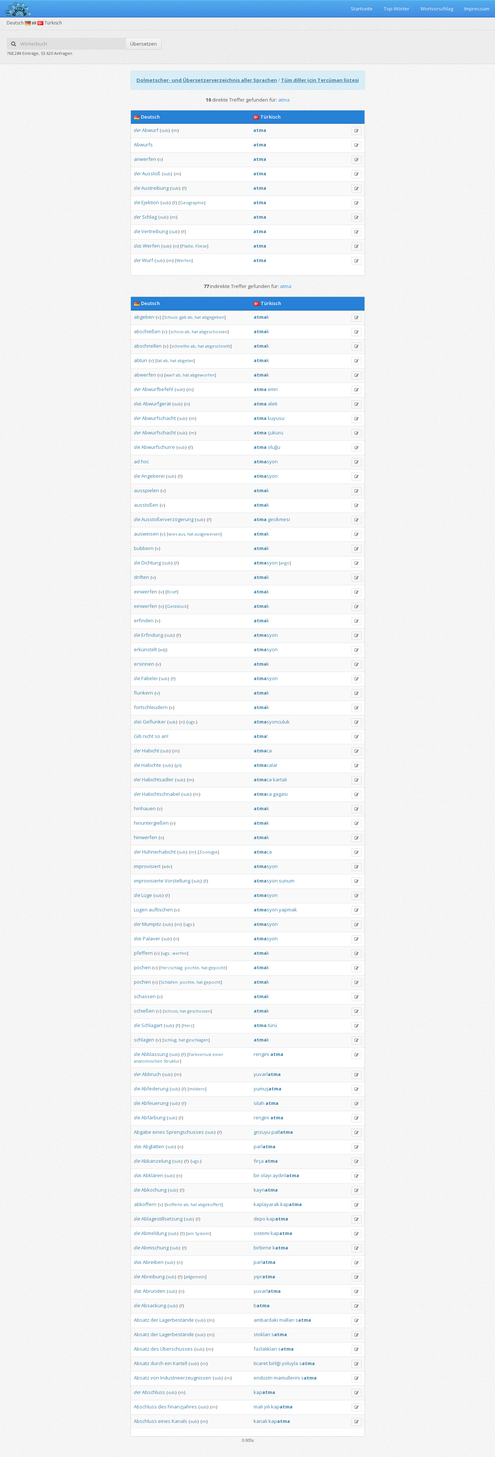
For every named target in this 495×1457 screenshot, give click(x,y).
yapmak (288, 909)
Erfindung (152, 635)
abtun (140, 360)
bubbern (144, 548)
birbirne (262, 1247)
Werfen (151, 245)
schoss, (171, 1011)
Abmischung (155, 1247)
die (137, 188)
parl (264, 1146)
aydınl (286, 1175)
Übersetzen (143, 43)
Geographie (192, 202)
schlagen (144, 1039)
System (202, 1233)
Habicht (150, 750)
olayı (266, 1175)
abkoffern (145, 1204)
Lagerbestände (176, 1320)
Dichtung (151, 562)
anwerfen (145, 159)
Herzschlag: (172, 967)
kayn (266, 1189)
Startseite (362, 8)
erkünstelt (145, 649)
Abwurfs (143, 144)
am (191, 1233)
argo (285, 563)
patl (282, 1132)
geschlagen (197, 1040)
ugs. (192, 722)
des (155, 1348)
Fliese (201, 246)
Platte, (188, 246)
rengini (261, 1054)
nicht (148, 736)
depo (259, 1218)
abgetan (186, 360)
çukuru (275, 432)
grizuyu (262, 1132)
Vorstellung (177, 880)
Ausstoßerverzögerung (167, 519)
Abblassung (154, 1054)
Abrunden (154, 1291)
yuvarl (267, 1074)
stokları (262, 1334)
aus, (182, 534)
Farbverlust (200, 1054)
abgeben (144, 317)
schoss (177, 331)
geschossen (199, 1011)
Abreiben (153, 1262)
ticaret (261, 1363)
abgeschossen (213, 331)
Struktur (172, 1061)
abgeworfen (202, 375)
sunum (286, 880)
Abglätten (153, 1146)
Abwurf (150, 130)
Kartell (180, 1363)
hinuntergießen (151, 822)
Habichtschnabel (161, 794)
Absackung (153, 1305)
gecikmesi (279, 519)
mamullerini (287, 1377)
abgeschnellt (217, 346)
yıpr (264, 1276)
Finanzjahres (182, 1406)
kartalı (280, 779)
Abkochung (153, 1189)
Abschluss (153, 1392)
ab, (191, 317)
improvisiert (147, 866)
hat (198, 317)
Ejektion (150, 202)
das (138, 245)
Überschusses (176, 1348)
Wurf (147, 260)
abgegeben (213, 317)
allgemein (195, 1276)
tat (159, 360)
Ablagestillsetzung (161, 1218)
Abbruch (151, 1074)
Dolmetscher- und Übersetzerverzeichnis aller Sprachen (206, 80)
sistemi (262, 1233)
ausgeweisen (207, 534)
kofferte (174, 1204)
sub (164, 130)
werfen (179, 953)
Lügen (141, 909)
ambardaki (266, 1320)
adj (163, 649)
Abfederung (154, 1088)
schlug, (171, 1040)
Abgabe (142, 1132)
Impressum (476, 8)
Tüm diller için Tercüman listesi (320, 80)
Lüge (146, 895)
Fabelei (149, 678)
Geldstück (177, 606)
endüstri (263, 1377)
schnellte (180, 346)
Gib (138, 736)
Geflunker (154, 721)
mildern (197, 1089)
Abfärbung (153, 1117)
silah (259, 1103)
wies (172, 534)
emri (273, 389)
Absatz (141, 1320)
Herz (188, 1025)
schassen (145, 996)
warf (170, 375)
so (157, 736)
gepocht (217, 967)
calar (266, 765)
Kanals (179, 1421)
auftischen (161, 909)
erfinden (144, 620)
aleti (272, 403)
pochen (142, 967)
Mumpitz (151, 924)
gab (183, 317)
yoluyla (290, 1363)
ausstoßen (146, 504)
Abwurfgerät (157, 403)
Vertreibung (154, 231)
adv (167, 866)
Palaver (151, 938)
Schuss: (171, 317)
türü (272, 1025)
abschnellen (148, 345)
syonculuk (272, 721)
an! (164, 736)
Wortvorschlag (436, 8)
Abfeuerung (154, 1103)
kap (291, 1204)
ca (263, 750)
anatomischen (148, 1061)
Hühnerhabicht (159, 851)
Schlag (149, 216)
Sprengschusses (185, 1132)
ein (168, 1363)
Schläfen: (170, 982)
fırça (259, 1161)
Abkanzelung (156, 1161)
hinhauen (145, 808)
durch (157, 1363)
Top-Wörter (396, 8)
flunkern (143, 692)
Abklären (153, 1175)
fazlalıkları (265, 1348)
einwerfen (145, 591)
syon (266, 461)
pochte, (192, 967)
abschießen (147, 331)
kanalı (260, 1421)
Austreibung (155, 188)
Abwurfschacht (159, 418)
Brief (172, 592)
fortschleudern (151, 707)
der (137, 130)
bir (257, 1175)
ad (137, 461)
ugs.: (166, 953)
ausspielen (146, 490)
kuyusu (276, 418)
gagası (280, 794)
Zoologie (208, 852)
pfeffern (143, 953)
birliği (275, 1363)
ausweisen (146, 533)
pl (178, 765)
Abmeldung (154, 1233)
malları (286, 1320)
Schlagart (151, 1025)
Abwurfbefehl (157, 389)
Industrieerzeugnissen (185, 1377)
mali (258, 1406)
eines (158, 1132)
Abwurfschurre (158, 447)
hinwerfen (145, 837)
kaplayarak (266, 1204)
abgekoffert (209, 1204)
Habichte (151, 765)
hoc (145, 461)
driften (141, 577)
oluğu (274, 447)
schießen (144, 1010)
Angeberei (153, 476)
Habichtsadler (158, 779)
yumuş (267, 1088)
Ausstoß (151, 173)
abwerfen (145, 374)
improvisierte (149, 880)
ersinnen (144, 663)
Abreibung (153, 1276)
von (155, 1377)
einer (217, 1054)
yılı (267, 1406)
